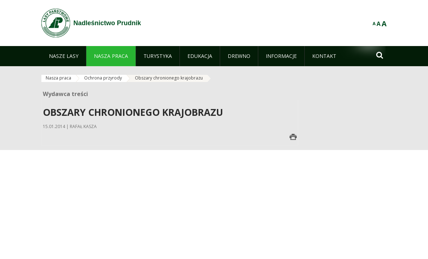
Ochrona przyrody (103, 78)
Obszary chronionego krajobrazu (169, 78)
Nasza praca (58, 78)
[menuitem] (63, 56)
